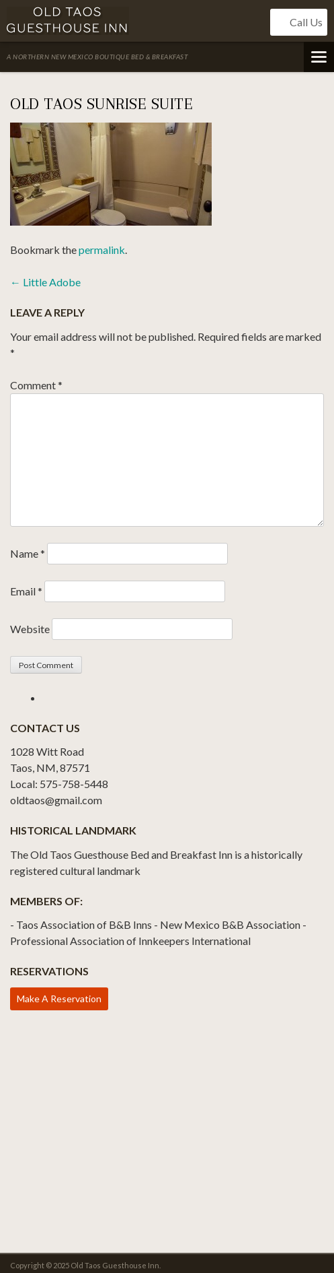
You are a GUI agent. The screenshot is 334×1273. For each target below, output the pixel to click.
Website (30, 628)
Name (27, 553)
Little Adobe (45, 281)
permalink (102, 249)
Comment (36, 385)
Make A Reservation (59, 998)
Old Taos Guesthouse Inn (68, 21)
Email (26, 591)
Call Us (299, 21)
